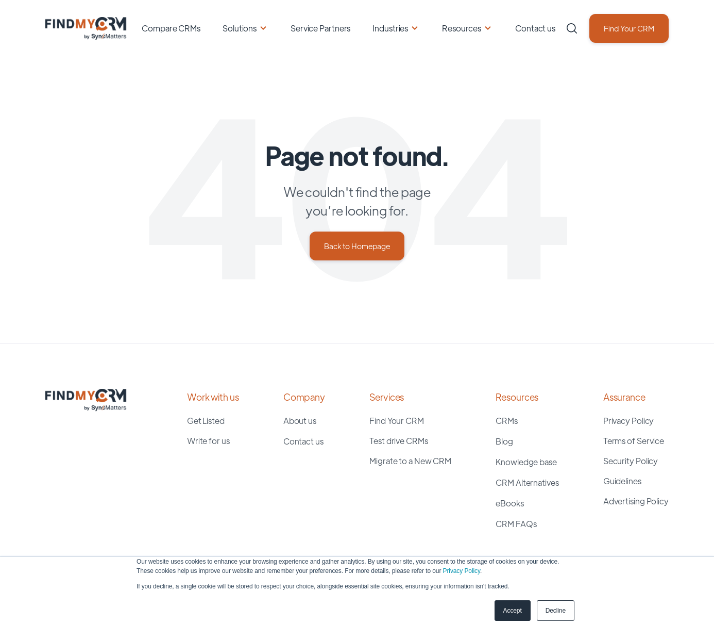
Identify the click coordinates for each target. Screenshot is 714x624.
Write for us (208, 440)
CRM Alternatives (527, 482)
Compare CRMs (171, 28)
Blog (504, 441)
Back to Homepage (357, 246)
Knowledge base (526, 461)
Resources (461, 28)
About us (299, 420)
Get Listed (206, 420)
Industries (390, 28)
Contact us (535, 28)
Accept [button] (512, 610)
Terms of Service (633, 440)
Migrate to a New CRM (410, 460)
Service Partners (320, 28)
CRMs (507, 420)
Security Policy (630, 460)
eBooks (509, 503)
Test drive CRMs (398, 440)
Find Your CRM (629, 28)
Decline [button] (556, 610)
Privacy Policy (461, 570)
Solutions (240, 28)
